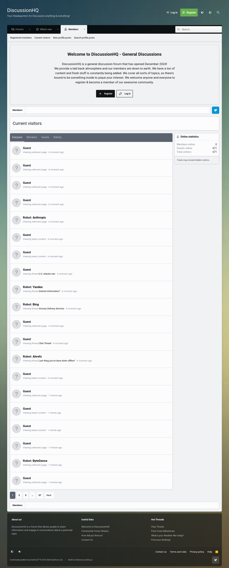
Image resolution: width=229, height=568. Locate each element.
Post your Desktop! (161, 539)
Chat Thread (45, 343)
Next (49, 495)
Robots (57, 137)
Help (209, 551)
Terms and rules (178, 551)
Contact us (161, 551)
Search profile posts (84, 38)
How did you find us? (92, 535)
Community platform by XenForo (36, 560)
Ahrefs (37, 356)
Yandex (38, 287)
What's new (47, 29)
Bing (36, 304)
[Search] (218, 12)
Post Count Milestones (163, 531)
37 (39, 495)
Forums (20, 29)
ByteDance (40, 461)
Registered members (21, 38)
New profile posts (62, 38)
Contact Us (87, 539)
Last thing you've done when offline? (57, 361)
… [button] (32, 495)
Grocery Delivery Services (51, 308)
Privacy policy (197, 551)
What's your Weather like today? (167, 535)
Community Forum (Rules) (94, 531)
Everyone (17, 137)
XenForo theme (75, 560)
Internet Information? (49, 291)
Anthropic (39, 217)
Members (74, 29)
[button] (210, 12)
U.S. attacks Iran (47, 274)
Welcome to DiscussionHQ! (95, 526)
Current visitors (42, 38)
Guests (45, 137)
